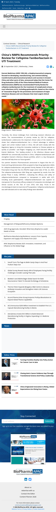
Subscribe (49, 421)
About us (28, 487)
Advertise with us (28, 490)
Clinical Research (24, 44)
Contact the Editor (28, 494)
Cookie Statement (38, 509)
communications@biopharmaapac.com (28, 505)
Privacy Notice (27, 509)
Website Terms (16, 509)
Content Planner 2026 (28, 497)
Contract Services (9, 44)
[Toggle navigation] (4, 26)
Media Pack (20, 8)
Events (14, 8)
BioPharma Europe (19, 5)
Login (26, 8)
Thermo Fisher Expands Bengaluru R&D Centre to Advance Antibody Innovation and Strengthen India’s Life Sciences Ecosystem (28, 289)
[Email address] (23, 421)
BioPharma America (7, 5)
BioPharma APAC (7, 8)
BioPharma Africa (44, 5)
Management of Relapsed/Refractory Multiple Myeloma (23, 224)
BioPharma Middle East (32, 5)
